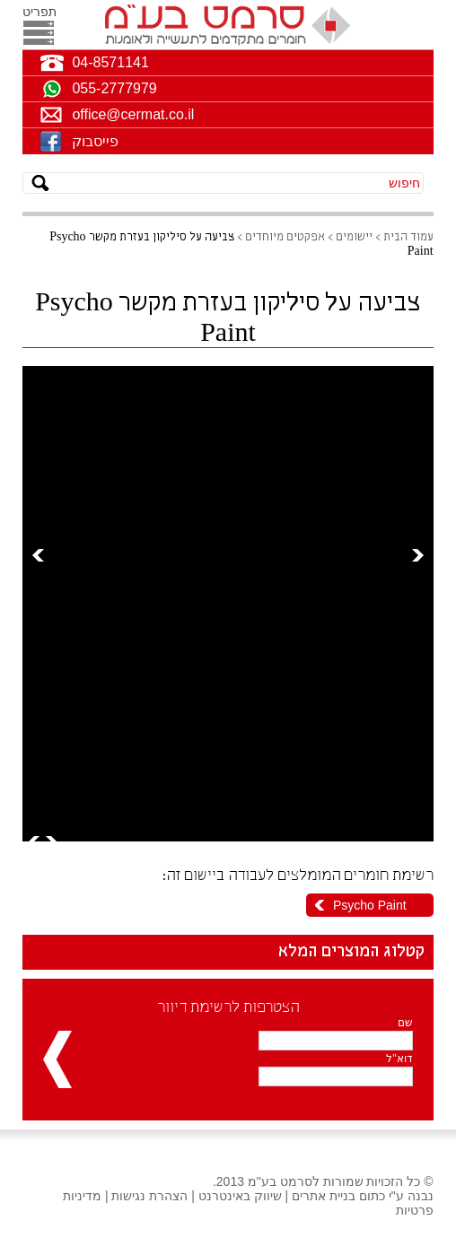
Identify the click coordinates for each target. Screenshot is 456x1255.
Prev (38, 555)
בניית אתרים (323, 1196)
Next (418, 555)
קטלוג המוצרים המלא (351, 952)
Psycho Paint (370, 905)
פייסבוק (95, 141)
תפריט (38, 11)
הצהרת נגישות (149, 1196)
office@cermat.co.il (133, 114)
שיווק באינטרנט (240, 1196)
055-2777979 (114, 88)
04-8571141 (110, 62)
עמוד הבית (408, 237)
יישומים (354, 237)
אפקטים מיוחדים (285, 237)
